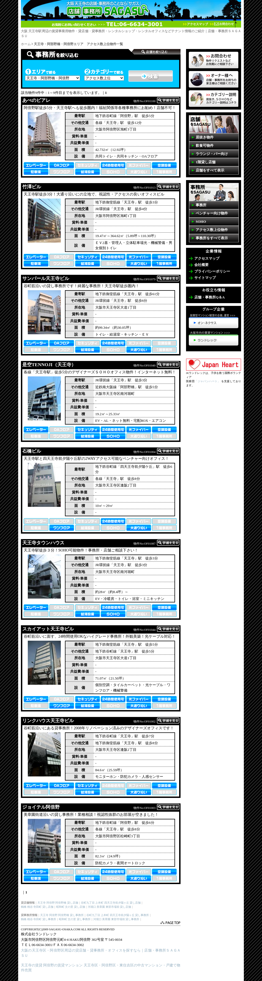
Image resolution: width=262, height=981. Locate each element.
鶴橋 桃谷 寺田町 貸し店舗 (37, 906)
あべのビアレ (36, 100)
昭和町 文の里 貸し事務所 (75, 919)
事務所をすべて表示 (212, 238)
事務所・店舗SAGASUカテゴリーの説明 (213, 98)
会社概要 (201, 265)
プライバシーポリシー (212, 271)
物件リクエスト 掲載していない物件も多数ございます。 (213, 60)
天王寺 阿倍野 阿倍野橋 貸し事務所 (62, 915)
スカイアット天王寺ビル (48, 629)
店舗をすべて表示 (210, 170)
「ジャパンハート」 (207, 381)
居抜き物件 (205, 137)
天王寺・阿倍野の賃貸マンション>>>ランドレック (213, 338)
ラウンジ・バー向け (212, 154)
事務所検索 (156, 52)
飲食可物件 (205, 145)
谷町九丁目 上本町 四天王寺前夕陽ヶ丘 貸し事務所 (117, 915)
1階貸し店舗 (205, 162)
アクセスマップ (195, 24)
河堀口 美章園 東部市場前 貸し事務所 (116, 919)
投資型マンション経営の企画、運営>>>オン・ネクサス (213, 321)
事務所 (201, 205)
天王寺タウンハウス (43, 542)
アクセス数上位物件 (212, 230)
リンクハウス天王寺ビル (48, 720)
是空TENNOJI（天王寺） (49, 364)
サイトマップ (205, 278)
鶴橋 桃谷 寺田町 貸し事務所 (38, 919)
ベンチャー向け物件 (212, 213)
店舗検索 (76, 54)
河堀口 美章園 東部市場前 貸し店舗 (109, 906)
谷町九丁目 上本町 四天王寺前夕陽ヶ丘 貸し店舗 (111, 902)
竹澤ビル (31, 186)
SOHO (201, 221)
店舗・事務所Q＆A (209, 297)
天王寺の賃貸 (31, 965)
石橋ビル (31, 451)
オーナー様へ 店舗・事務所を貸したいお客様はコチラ (213, 79)
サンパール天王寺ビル (45, 278)
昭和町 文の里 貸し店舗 (70, 906)
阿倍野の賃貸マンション (63, 965)
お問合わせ (222, 24)
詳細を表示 (168, 100)
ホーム (26, 44)
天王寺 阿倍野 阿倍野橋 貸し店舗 (57, 902)
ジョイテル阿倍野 (41, 807)
